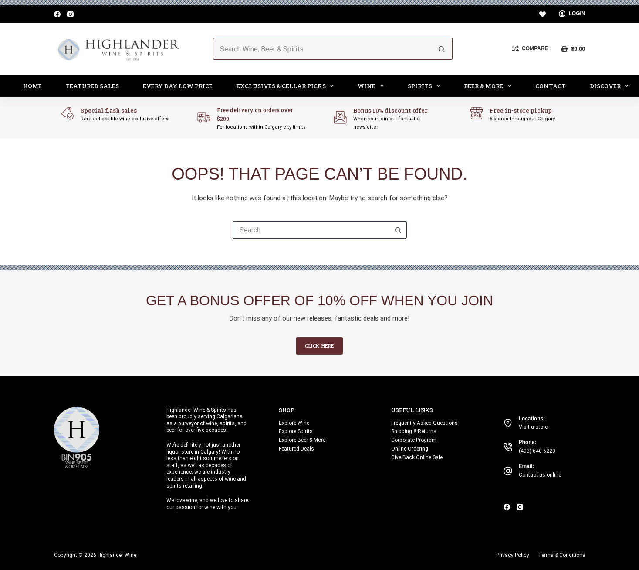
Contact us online (540, 475)
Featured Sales (92, 86)
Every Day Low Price (178, 86)
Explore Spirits (296, 431)
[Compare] (530, 48)
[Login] (572, 14)
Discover (611, 86)
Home (32, 86)
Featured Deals (296, 449)
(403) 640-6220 (537, 451)
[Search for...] (322, 49)
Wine (372, 86)
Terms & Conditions (561, 555)
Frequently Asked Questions (424, 423)
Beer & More (489, 86)
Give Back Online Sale (417, 457)
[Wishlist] (542, 14)
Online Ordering (409, 449)
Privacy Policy (512, 555)
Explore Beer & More (302, 440)
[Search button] (442, 49)
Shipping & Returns (413, 431)
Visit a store (533, 427)
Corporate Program (413, 440)
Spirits (426, 86)
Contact (550, 86)
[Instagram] (70, 14)
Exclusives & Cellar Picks (287, 86)
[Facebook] (57, 14)
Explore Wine (294, 423)
